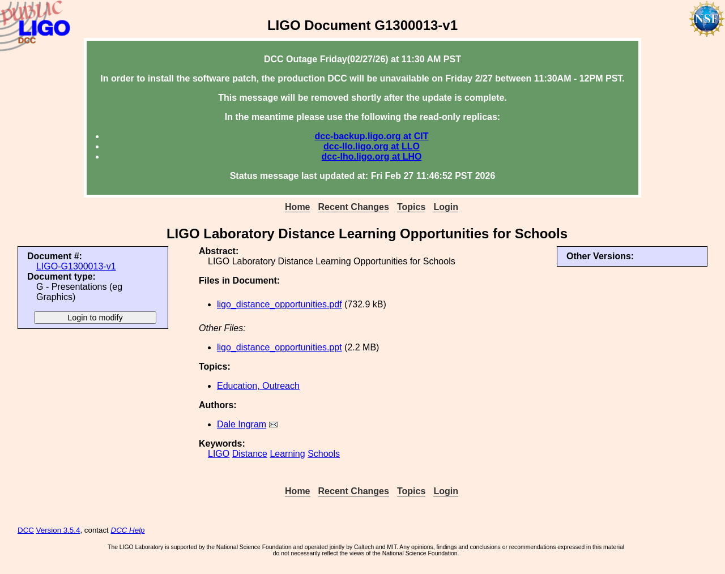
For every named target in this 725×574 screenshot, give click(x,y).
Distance (249, 454)
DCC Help (128, 530)
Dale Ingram (241, 424)
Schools (324, 454)
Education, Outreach (258, 386)
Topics (411, 207)
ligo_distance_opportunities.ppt (279, 347)
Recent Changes (353, 207)
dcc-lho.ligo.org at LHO (372, 156)
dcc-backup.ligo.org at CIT (372, 136)
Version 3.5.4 (58, 530)
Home (297, 207)
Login (445, 207)
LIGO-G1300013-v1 (76, 266)
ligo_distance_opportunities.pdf (279, 304)
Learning (287, 454)
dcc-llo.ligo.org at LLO (371, 146)
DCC (26, 530)
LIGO (218, 454)
